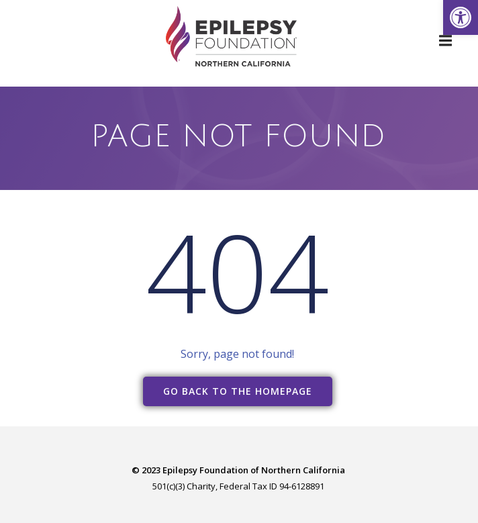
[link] (460, 17)
